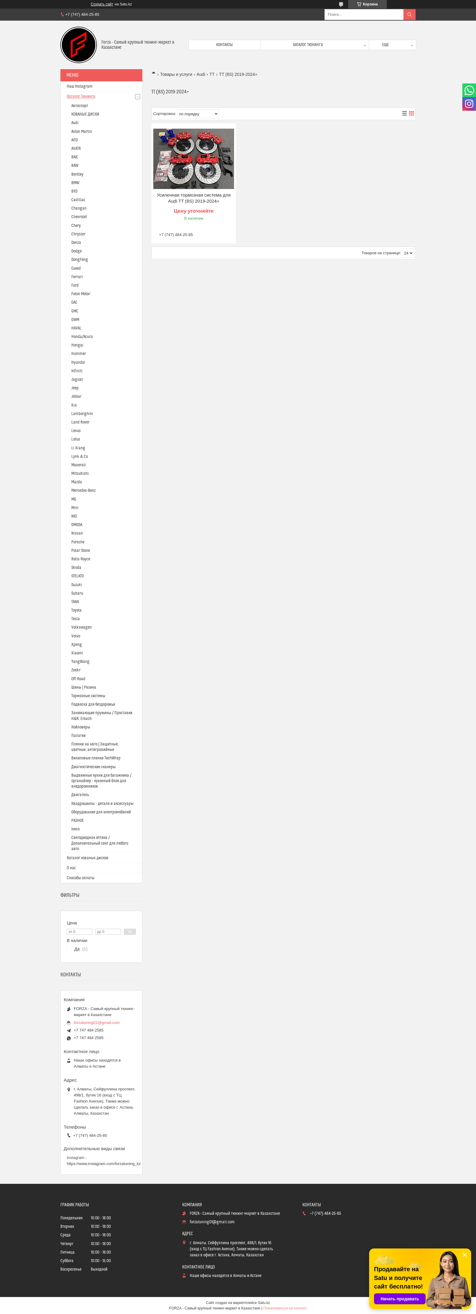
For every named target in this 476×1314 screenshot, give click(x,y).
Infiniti (77, 371)
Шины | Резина (83, 687)
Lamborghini (82, 413)
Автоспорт (79, 105)
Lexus (76, 430)
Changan (79, 208)
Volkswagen (81, 627)
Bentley (77, 174)
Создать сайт (102, 4)
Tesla (75, 618)
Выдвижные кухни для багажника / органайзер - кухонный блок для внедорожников (101, 781)
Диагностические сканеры (93, 767)
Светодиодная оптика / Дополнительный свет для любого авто (99, 843)
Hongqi (77, 345)
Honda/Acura (82, 336)
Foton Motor (80, 294)
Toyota (76, 610)
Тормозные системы (88, 696)
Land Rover (80, 422)
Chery (76, 225)
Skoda (76, 567)
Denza (76, 242)
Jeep (75, 388)
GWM (75, 319)
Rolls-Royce (80, 559)
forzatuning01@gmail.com (97, 1022)
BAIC (74, 157)
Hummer (78, 353)
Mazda (76, 482)
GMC (74, 311)
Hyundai (78, 362)
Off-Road (78, 679)
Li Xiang (78, 448)
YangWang (80, 661)
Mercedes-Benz (83, 490)
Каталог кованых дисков (87, 858)
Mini (75, 507)
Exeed (76, 268)
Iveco (75, 829)
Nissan (77, 533)
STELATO (77, 576)
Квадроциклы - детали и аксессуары (102, 803)
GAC (74, 302)
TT (212, 74)
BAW (74, 165)
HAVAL (76, 328)
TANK (75, 602)
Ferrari (77, 277)
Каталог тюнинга (308, 44)
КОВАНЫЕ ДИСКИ (85, 114)
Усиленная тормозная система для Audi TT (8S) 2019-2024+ (193, 198)
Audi (201, 74)
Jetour (76, 396)
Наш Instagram (80, 86)
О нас (71, 868)
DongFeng (79, 259)
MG (73, 499)
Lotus (75, 439)
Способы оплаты (80, 878)
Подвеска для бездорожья (93, 704)
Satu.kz (264, 1303)
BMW (75, 183)
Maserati (78, 465)
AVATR (76, 148)
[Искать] (409, 14)
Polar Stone (80, 550)
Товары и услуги (176, 74)
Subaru (77, 593)
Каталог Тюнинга (81, 96)
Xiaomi (77, 653)
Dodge (76, 251)
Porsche (77, 542)
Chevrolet (79, 216)
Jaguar (77, 379)
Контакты (224, 44)
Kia (74, 405)
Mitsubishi (80, 473)
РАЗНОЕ (77, 820)
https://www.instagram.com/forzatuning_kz (104, 1163)
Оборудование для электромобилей (101, 812)
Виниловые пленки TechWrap (96, 758)
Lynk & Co (79, 456)
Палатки (78, 735)
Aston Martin (81, 131)
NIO (74, 516)
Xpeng (76, 644)
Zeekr (75, 670)
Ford (75, 285)
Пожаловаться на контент (285, 1308)
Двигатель (80, 794)
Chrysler (78, 234)
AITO (74, 140)
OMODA (76, 524)
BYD (74, 191)
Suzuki (76, 585)
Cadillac (78, 200)
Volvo (75, 636)
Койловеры (80, 727)
